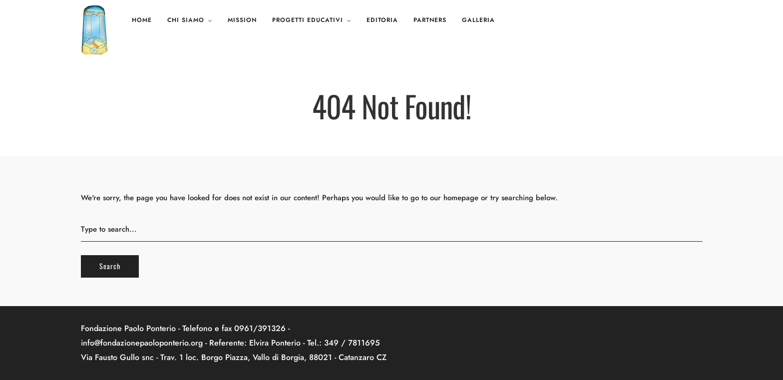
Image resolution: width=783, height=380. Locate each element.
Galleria (478, 19)
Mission (242, 19)
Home (142, 19)
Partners (429, 19)
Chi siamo (185, 19)
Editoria (382, 19)
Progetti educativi (307, 19)
